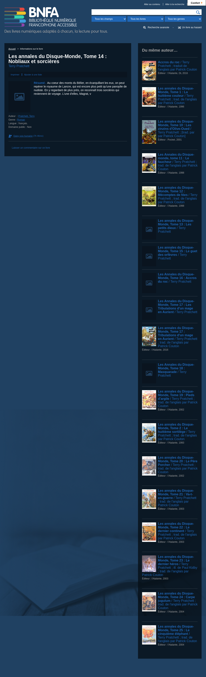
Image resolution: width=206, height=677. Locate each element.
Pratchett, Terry (26, 116)
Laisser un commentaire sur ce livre (31, 147)
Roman (21, 119)
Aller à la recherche (174, 4)
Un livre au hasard (192, 27)
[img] (198, 12)
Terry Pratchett (18, 66)
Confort (197, 2)
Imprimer (15, 74)
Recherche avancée (158, 27)
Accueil (11, 49)
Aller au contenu (152, 4)
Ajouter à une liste (33, 74)
